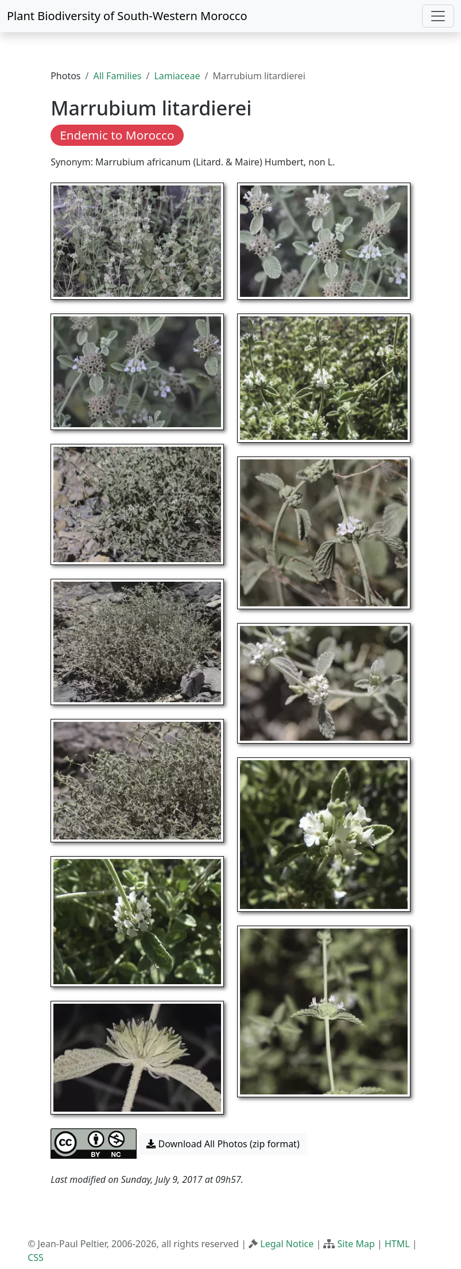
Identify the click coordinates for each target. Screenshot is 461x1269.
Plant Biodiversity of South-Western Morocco (127, 16)
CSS (36, 1257)
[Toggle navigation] (438, 16)
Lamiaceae (177, 75)
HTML (397, 1243)
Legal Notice (286, 1243)
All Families (117, 75)
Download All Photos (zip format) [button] (222, 1144)
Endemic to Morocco (117, 135)
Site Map (356, 1243)
